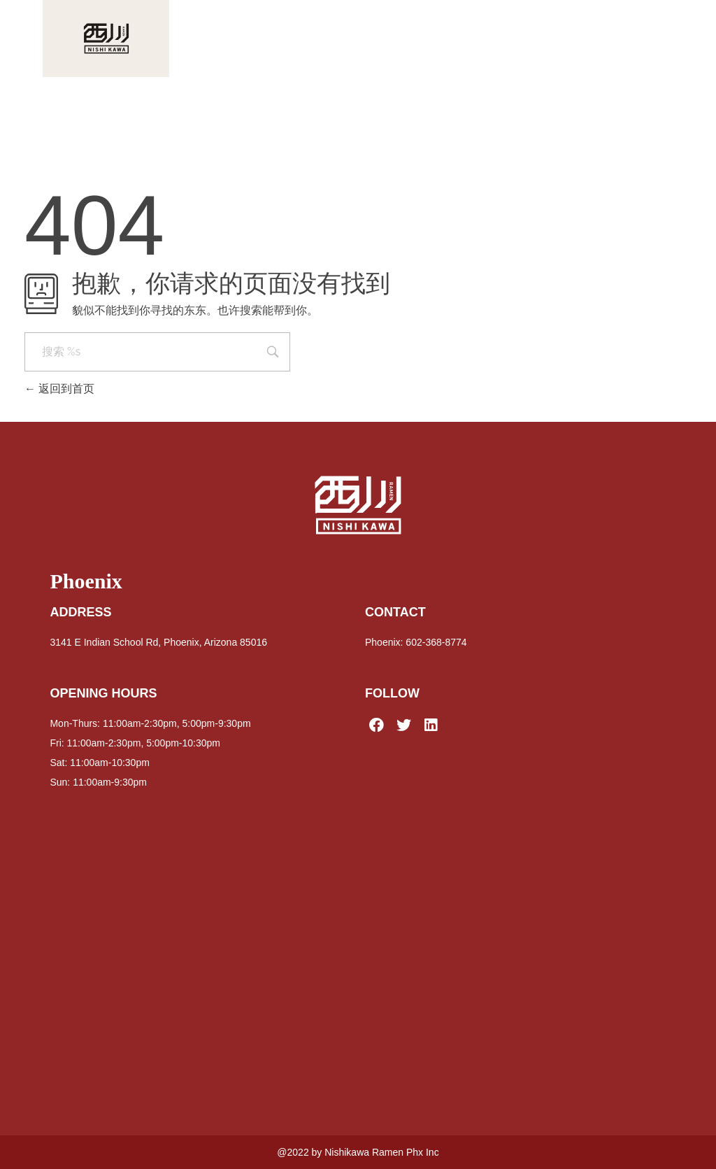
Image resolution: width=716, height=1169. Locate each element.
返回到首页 (59, 388)
